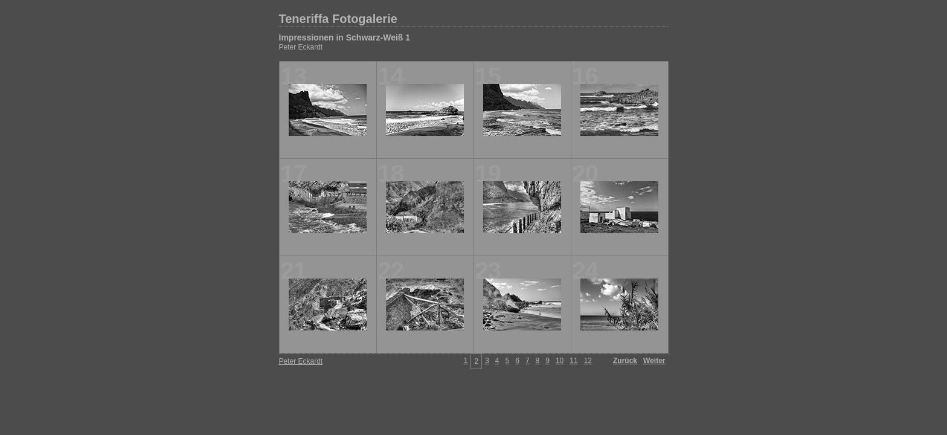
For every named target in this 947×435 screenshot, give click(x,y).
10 (559, 360)
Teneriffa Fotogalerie (338, 18)
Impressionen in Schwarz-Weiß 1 (345, 37)
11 (573, 360)
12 (588, 360)
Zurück (625, 360)
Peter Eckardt (301, 47)
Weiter (654, 360)
